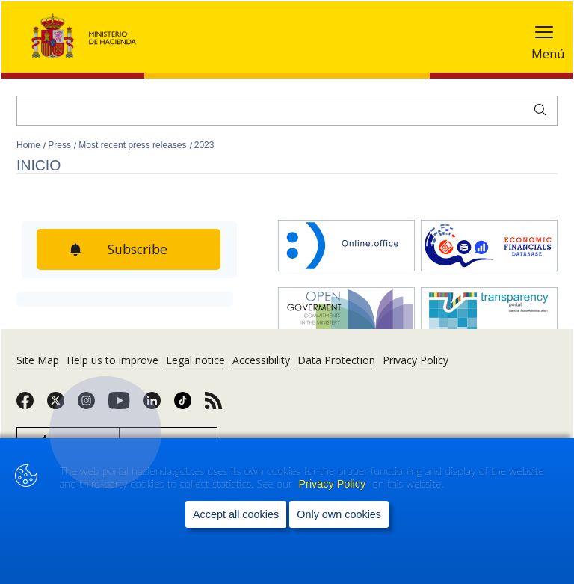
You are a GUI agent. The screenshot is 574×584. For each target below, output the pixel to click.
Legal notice (195, 360)
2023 (204, 145)
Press (60, 145)
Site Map (37, 360)
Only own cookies (339, 514)
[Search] (287, 111)
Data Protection (336, 360)
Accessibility (261, 360)
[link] (25, 405)
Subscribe (138, 249)
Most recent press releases (133, 145)
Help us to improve (112, 360)
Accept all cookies (236, 514)
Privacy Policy (334, 484)
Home (29, 145)
